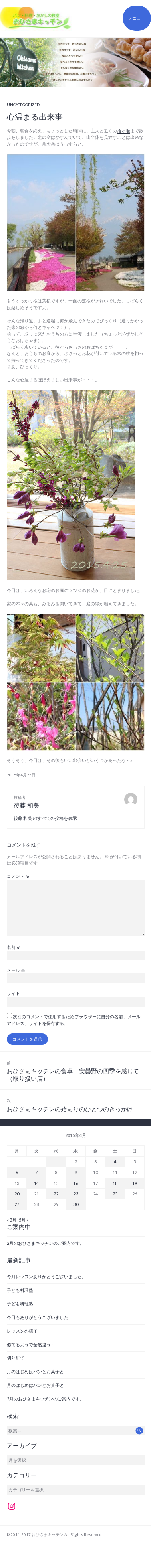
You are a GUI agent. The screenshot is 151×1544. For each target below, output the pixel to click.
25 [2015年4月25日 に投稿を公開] (115, 1193)
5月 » (23, 1219)
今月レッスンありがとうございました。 (46, 1276)
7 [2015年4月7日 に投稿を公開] (36, 1172)
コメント (18, 876)
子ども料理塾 (20, 1290)
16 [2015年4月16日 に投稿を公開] (75, 1183)
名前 (14, 947)
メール (16, 970)
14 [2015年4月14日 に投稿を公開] (36, 1183)
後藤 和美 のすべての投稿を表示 (45, 818)
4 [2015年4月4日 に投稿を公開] (115, 1161)
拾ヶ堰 (123, 130)
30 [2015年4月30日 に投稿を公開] (75, 1204)
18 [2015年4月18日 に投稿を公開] (115, 1183)
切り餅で (15, 1357)
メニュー (136, 18)
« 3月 (11, 1219)
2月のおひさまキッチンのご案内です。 (45, 1243)
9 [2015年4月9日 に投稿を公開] (75, 1172)
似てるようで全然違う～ (31, 1344)
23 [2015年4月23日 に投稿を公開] (75, 1193)
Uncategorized (23, 105)
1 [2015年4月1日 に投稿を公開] (56, 1161)
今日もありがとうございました (37, 1317)
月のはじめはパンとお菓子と (35, 1371)
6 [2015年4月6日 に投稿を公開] (17, 1172)
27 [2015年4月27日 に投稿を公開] (16, 1204)
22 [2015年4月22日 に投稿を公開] (56, 1193)
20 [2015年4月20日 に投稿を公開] (16, 1193)
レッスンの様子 (22, 1330)
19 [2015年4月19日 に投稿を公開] (134, 1183)
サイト (13, 993)
